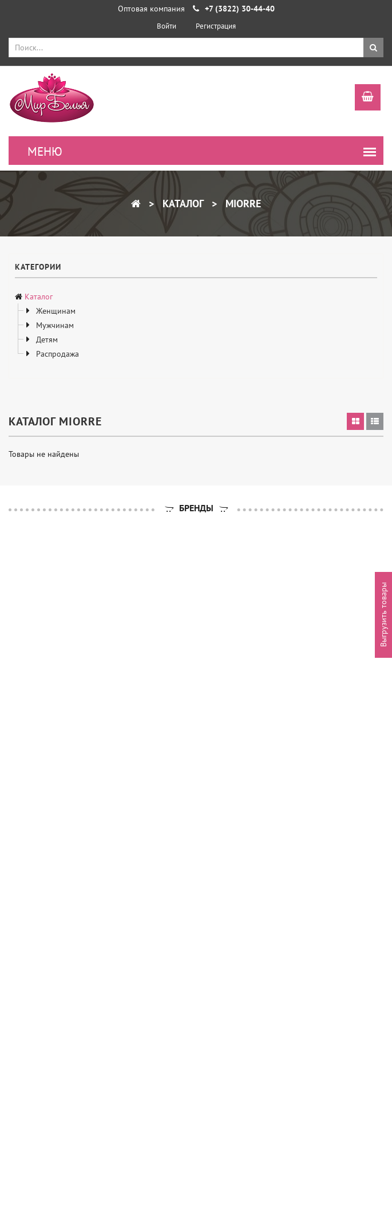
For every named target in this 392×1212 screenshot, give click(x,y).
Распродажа (56, 354)
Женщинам (55, 311)
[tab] (355, 421)
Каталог (182, 203)
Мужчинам (54, 325)
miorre (242, 203)
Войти (166, 26)
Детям (46, 339)
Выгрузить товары (383, 614)
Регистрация (216, 26)
